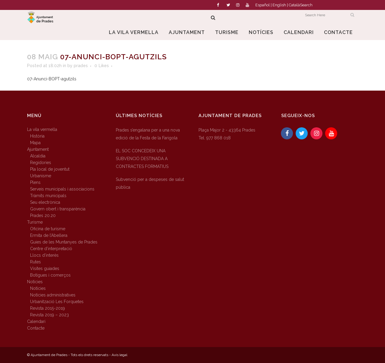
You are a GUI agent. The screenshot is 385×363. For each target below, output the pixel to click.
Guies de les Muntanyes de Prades (63, 242)
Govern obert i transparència (57, 208)
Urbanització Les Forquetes (57, 301)
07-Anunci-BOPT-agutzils (51, 78)
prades (81, 65)
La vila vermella (42, 129)
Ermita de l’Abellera (48, 235)
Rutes (35, 261)
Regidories (40, 162)
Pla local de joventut (49, 169)
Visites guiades (44, 268)
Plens (35, 182)
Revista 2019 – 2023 (49, 314)
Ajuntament (38, 149)
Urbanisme (40, 175)
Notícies (35, 281)
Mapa (35, 142)
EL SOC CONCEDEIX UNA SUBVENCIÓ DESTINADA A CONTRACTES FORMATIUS (142, 158)
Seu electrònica (45, 202)
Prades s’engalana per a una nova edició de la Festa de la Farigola (148, 134)
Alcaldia (37, 156)
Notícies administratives (52, 295)
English (279, 5)
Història (37, 136)
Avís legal (119, 355)
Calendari (36, 321)
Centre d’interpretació (51, 248)
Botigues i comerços (50, 275)
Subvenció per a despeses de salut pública (150, 183)
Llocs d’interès (44, 255)
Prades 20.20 (43, 215)
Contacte (36, 328)
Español (262, 5)
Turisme (35, 222)
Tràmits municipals (48, 195)
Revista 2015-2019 (47, 308)
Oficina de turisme (47, 228)
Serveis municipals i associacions (62, 189)
